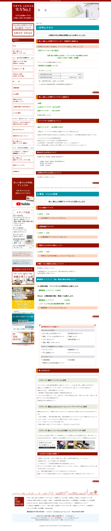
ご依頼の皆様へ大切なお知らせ (22, 107)
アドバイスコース (74, 352)
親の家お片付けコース (75, 333)
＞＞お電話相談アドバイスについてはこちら (52, 237)
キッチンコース (48, 349)
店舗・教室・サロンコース (51, 342)
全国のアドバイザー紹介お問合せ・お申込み (20, 62)
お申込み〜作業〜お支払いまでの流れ (37, 500)
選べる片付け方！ (45, 370)
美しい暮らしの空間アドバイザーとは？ (42, 497)
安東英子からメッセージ (81, 503)
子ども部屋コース (48, 352)
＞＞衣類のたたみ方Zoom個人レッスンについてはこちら (56, 256)
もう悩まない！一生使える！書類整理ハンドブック (21, 152)
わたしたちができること (66, 503)
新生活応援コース (74, 339)
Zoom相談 (16, 94)
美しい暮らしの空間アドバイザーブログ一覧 (59, 505)
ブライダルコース (48, 339)
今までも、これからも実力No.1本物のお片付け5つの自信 (22, 123)
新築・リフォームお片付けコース (53, 336)
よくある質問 (16, 113)
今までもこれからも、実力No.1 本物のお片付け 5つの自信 (43, 503)
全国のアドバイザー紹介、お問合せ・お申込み (67, 497)
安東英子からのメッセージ (20, 136)
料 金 (16, 81)
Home (14, 46)
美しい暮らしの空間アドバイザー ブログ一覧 (21, 159)
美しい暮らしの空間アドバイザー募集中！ (20, 142)
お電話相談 (16, 88)
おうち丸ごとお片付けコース (52, 333)
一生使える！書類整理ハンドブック (37, 505)
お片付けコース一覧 (18, 69)
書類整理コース (73, 349)
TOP (37, 23)
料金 (50, 500)
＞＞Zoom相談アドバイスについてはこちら (52, 218)
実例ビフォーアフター (19, 165)
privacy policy (49, 508)
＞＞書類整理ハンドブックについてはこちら (52, 308)
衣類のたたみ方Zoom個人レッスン (18, 100)
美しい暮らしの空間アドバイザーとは (19, 52)
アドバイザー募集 (32, 508)
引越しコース (72, 336)
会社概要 (41, 508)
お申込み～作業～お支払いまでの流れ (18, 75)
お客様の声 (16, 171)
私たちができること (18, 129)
